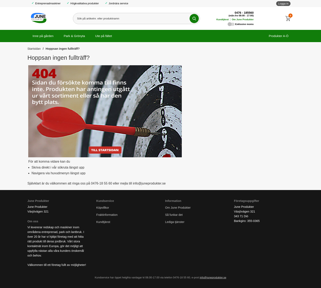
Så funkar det (174, 215)
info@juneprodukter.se (213, 277)
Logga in (283, 3)
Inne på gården (43, 36)
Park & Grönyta (74, 36)
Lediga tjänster (174, 222)
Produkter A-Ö (278, 36)
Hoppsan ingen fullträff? (63, 48)
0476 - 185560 (244, 12)
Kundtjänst (222, 19)
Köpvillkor (102, 207)
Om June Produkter (243, 19)
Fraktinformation (107, 215)
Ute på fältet (103, 36)
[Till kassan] (289, 18)
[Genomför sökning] (194, 18)
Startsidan (34, 48)
